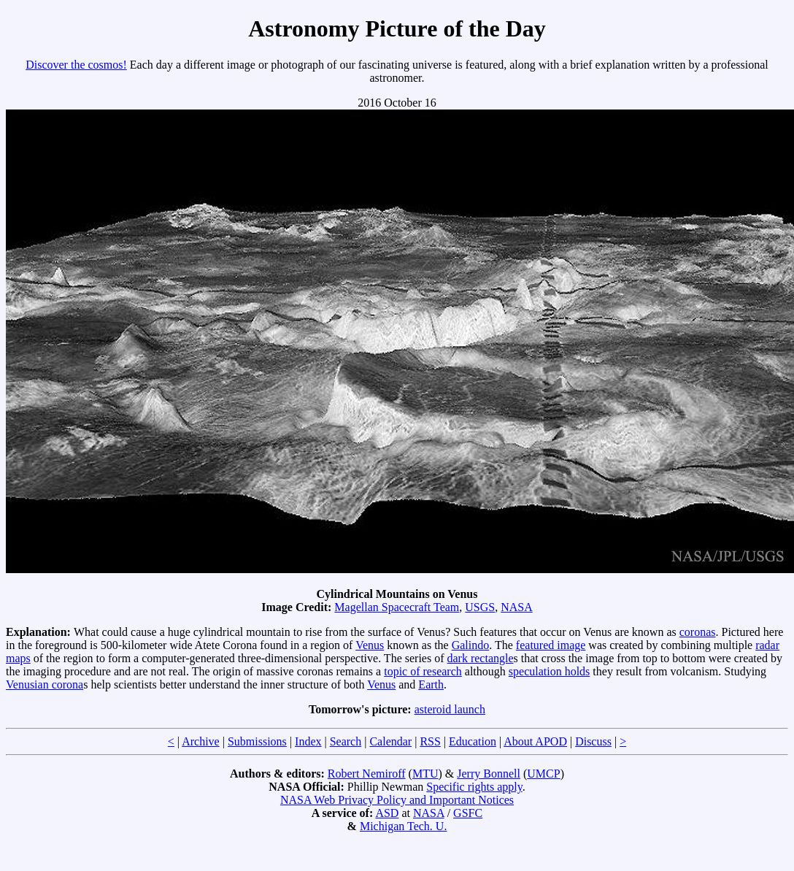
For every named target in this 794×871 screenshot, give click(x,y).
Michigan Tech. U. (403, 826)
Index (308, 741)
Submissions (257, 741)
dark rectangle (480, 658)
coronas (697, 632)
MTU (425, 773)
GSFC (467, 813)
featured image (551, 645)
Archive (201, 741)
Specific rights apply (474, 786)
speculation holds (549, 671)
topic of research (423, 671)
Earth (431, 684)
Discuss (593, 741)
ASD (386, 813)
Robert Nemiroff (367, 773)
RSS (430, 741)
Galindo (471, 645)
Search (346, 741)
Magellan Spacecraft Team (396, 607)
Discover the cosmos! (76, 64)
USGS (480, 607)
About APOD (535, 741)
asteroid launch (450, 709)
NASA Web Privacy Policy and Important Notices (397, 800)
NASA (517, 607)
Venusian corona (44, 684)
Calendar (390, 741)
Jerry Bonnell (488, 773)
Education (472, 741)
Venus (369, 645)
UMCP (543, 773)
